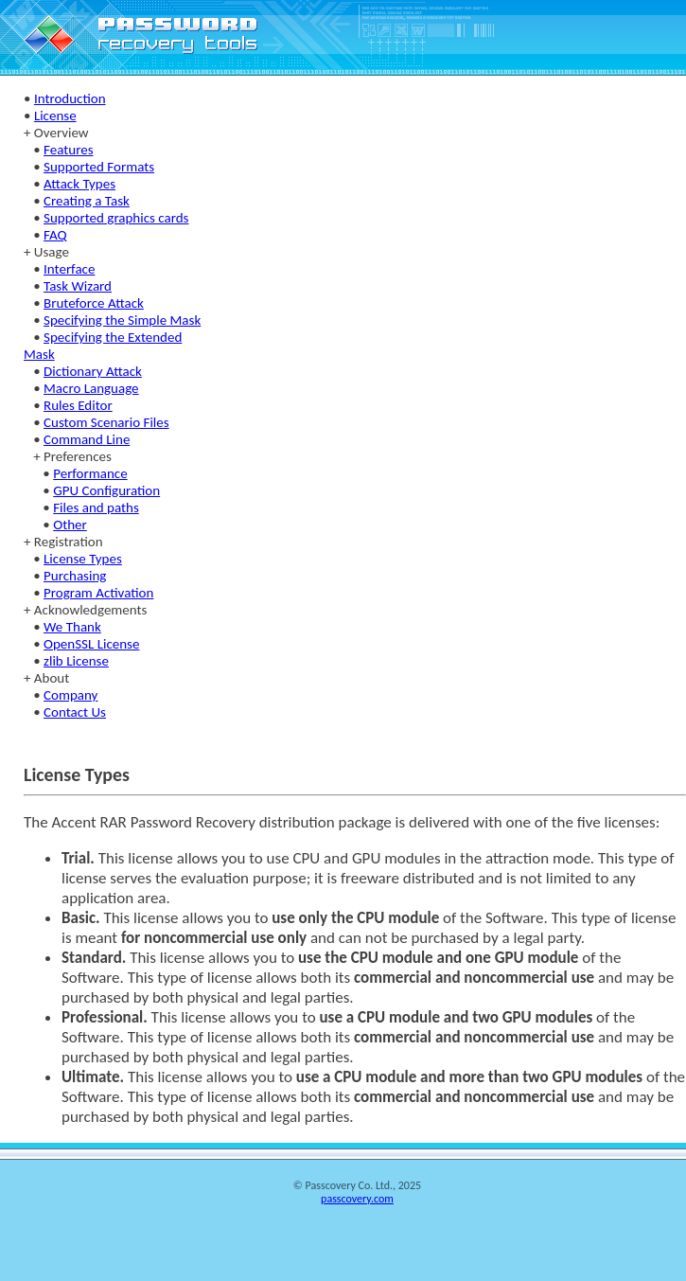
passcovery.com (357, 1198)
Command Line (87, 439)
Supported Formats (99, 166)
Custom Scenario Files (106, 422)
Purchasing (75, 575)
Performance (90, 473)
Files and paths (96, 507)
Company (70, 694)
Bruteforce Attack (94, 302)
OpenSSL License (91, 643)
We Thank (72, 626)
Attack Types (79, 183)
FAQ (55, 234)
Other (70, 524)
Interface (69, 268)
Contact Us (75, 712)
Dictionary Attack (93, 371)
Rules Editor (78, 405)
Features (68, 149)
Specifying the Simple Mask (122, 320)
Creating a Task (87, 200)
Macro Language (91, 388)
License (55, 115)
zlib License (76, 660)
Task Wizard (78, 285)
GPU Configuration (106, 490)
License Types (83, 558)
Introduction (70, 98)
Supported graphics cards (116, 217)
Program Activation (98, 592)
